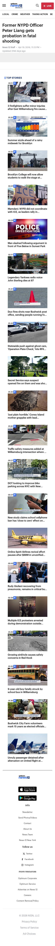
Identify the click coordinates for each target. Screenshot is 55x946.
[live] (47, 6)
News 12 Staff (8, 47)
